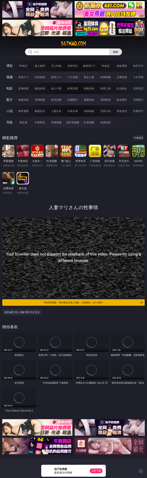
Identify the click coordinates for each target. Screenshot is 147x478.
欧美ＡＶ (56, 77)
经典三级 (105, 88)
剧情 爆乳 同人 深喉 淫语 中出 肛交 (22, 312)
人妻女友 (56, 111)
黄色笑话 (122, 111)
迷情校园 (89, 111)
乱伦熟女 (122, 88)
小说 (9, 111)
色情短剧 (105, 122)
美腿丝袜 (89, 99)
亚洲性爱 (23, 88)
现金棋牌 (122, 66)
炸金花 (105, 66)
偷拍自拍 (40, 88)
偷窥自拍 (23, 99)
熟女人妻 (89, 77)
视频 (9, 77)
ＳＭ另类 (138, 77)
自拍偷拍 (40, 77)
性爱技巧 (138, 111)
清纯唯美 (105, 99)
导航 (9, 122)
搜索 (115, 52)
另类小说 (105, 111)
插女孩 (23, 122)
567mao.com (73, 43)
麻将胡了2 (89, 66)
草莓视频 (56, 122)
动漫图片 (73, 99)
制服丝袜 (89, 88)
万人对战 (56, 66)
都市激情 (23, 111)
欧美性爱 (73, 88)
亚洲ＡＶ (23, 77)
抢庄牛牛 (138, 66)
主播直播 (122, 77)
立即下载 (96, 470)
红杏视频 (89, 122)
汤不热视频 (72, 122)
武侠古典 (73, 111)
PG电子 (23, 66)
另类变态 (138, 88)
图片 (9, 99)
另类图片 (138, 99)
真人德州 (40, 66)
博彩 (9, 66)
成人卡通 (56, 88)
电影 (9, 88)
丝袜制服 (105, 77)
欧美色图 (56, 99)
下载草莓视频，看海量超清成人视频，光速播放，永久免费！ (93, 302)
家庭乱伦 (40, 111)
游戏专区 (73, 66)
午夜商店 (40, 122)
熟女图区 (122, 99)
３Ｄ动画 (73, 77)
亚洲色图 (40, 99)
